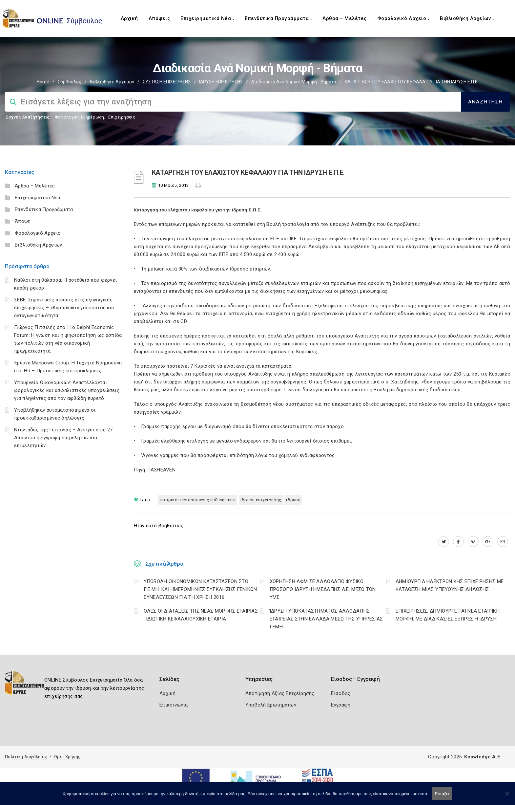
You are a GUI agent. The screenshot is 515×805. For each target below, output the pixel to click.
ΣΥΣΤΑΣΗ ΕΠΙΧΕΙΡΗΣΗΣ (167, 81)
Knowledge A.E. (483, 757)
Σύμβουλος (69, 81)
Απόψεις (159, 18)
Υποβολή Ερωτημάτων (270, 705)
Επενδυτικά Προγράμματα (278, 18)
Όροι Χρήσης (67, 756)
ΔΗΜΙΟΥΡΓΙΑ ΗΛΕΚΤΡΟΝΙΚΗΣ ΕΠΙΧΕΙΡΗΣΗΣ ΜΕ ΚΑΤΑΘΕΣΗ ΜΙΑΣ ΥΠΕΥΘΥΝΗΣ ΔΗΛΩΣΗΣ (450, 585)
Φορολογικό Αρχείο (403, 18)
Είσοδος (340, 693)
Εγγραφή (340, 705)
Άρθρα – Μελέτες (344, 18)
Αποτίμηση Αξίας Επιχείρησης (280, 693)
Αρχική (129, 18)
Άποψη (23, 221)
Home (43, 81)
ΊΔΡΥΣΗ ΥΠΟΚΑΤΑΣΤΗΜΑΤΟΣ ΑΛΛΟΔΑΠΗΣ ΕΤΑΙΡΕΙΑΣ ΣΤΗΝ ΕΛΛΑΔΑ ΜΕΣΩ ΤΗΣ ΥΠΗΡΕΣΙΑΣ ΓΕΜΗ (326, 619)
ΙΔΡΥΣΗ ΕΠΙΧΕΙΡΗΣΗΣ (221, 81)
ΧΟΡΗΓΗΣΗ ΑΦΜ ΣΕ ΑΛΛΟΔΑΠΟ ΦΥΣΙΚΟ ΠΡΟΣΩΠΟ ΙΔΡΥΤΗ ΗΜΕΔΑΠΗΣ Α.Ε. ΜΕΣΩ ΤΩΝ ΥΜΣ (323, 589)
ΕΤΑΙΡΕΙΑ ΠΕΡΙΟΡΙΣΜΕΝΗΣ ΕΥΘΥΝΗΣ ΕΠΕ (197, 499)
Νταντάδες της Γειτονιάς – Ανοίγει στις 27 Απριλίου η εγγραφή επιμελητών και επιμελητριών (63, 437)
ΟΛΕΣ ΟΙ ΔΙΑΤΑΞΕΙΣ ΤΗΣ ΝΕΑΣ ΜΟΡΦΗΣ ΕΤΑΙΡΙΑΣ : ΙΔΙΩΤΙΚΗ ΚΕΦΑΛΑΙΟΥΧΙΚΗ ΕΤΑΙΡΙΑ (201, 615)
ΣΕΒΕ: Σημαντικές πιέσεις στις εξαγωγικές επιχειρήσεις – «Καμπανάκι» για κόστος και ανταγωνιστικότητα (64, 307)
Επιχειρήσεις (121, 117)
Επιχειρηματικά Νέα (207, 18)
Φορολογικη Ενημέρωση (79, 117)
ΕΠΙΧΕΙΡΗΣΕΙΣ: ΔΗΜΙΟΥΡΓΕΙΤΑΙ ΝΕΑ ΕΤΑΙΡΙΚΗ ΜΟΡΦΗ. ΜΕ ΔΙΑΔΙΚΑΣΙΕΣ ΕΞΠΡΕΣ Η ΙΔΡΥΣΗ (448, 615)
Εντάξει (442, 793)
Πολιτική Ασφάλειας (26, 756)
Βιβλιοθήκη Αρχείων (467, 18)
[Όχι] (507, 796)
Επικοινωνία (173, 705)
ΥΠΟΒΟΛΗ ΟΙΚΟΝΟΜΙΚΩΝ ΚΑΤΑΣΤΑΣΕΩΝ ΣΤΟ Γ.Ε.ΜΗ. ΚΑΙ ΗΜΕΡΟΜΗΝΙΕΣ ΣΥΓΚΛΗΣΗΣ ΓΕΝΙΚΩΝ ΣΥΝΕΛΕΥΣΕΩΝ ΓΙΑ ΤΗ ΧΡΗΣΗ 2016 (200, 589)
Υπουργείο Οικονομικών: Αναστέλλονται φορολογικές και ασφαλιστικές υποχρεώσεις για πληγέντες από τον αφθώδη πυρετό (66, 390)
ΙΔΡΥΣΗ (293, 499)
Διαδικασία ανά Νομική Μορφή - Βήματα (293, 81)
